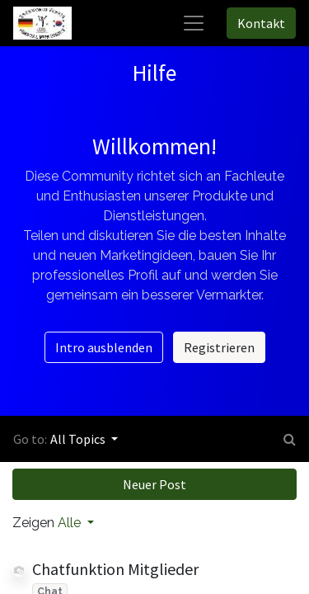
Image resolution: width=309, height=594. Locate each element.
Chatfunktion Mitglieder (115, 569)
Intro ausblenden (103, 347)
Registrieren (219, 347)
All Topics (79, 439)
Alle (71, 522)
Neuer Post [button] (154, 484)
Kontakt (261, 23)
